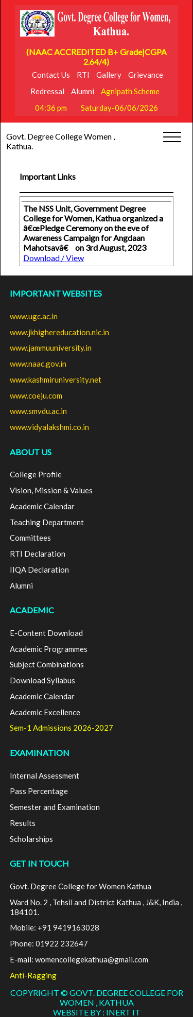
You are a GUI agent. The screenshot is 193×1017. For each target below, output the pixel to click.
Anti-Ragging (33, 975)
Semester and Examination (55, 807)
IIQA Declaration (39, 569)
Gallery (108, 74)
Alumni (82, 91)
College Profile (36, 474)
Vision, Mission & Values (51, 490)
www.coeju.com (36, 395)
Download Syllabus (42, 680)
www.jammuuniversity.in (51, 347)
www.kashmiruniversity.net (55, 379)
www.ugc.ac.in (34, 316)
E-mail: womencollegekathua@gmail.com (79, 959)
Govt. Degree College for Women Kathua (80, 886)
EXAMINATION (39, 752)
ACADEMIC (32, 610)
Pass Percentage (39, 791)
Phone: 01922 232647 (49, 943)
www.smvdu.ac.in (38, 411)
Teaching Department (47, 522)
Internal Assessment (44, 775)
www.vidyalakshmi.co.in (49, 427)
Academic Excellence (45, 712)
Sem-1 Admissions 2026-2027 (61, 727)
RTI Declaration (37, 553)
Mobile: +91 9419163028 (54, 927)
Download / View (53, 258)
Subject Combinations (47, 664)
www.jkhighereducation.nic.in (59, 332)
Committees (30, 537)
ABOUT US (30, 452)
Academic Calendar (42, 506)
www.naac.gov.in (38, 363)
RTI (83, 74)
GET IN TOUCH (39, 863)
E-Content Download (46, 632)
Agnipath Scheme (130, 91)
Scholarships (31, 838)
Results (23, 823)
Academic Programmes (48, 648)
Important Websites (56, 293)
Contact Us (51, 74)
